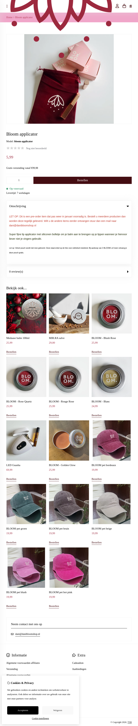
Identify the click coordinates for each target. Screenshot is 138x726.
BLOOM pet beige (102, 476)
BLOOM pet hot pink (60, 539)
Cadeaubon (78, 610)
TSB (130, 669)
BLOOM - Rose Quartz (19, 349)
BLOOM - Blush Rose (104, 285)
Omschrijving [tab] (69, 206)
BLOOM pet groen (16, 476)
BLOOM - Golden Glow (62, 412)
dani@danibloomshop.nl (27, 581)
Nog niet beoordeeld (36, 148)
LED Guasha (13, 412)
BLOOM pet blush (16, 539)
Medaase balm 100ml (17, 285)
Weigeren (57, 710)
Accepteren (22, 710)
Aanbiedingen (79, 616)
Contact (10, 641)
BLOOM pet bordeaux (104, 412)
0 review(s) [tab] (69, 219)
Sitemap (10, 647)
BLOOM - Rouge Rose (61, 349)
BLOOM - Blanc (101, 349)
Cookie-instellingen (40, 718)
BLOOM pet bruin (59, 476)
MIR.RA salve (57, 285)
